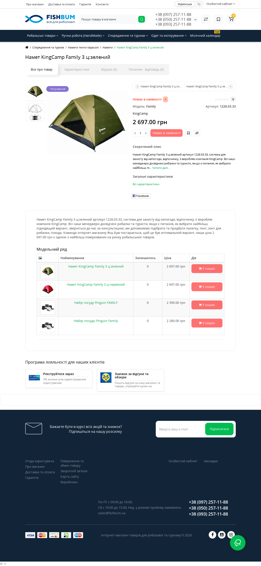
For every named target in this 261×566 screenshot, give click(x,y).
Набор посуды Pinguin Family (96, 321)
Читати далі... (161, 168)
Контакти (102, 4)
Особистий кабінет (183, 461)
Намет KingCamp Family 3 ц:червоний (96, 284)
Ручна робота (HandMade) (83, 35)
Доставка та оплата (61, 4)
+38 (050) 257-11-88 (173, 19)
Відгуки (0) (109, 69)
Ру (199, 4)
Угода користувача (39, 461)
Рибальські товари (42, 35)
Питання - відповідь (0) (146, 69)
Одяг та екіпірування (169, 35)
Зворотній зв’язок (74, 471)
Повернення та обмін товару (72, 463)
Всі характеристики (146, 184)
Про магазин (35, 4)
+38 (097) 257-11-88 (173, 14)
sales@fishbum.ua (111, 513)
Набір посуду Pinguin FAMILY (96, 302)
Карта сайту (69, 476)
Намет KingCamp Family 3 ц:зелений (96, 266)
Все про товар (42, 69)
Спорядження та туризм (128, 35)
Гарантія (85, 4)
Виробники (69, 482)
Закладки (211, 461)
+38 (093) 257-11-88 (173, 24)
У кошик (207, 268)
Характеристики (76, 69)
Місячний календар (205, 34)
